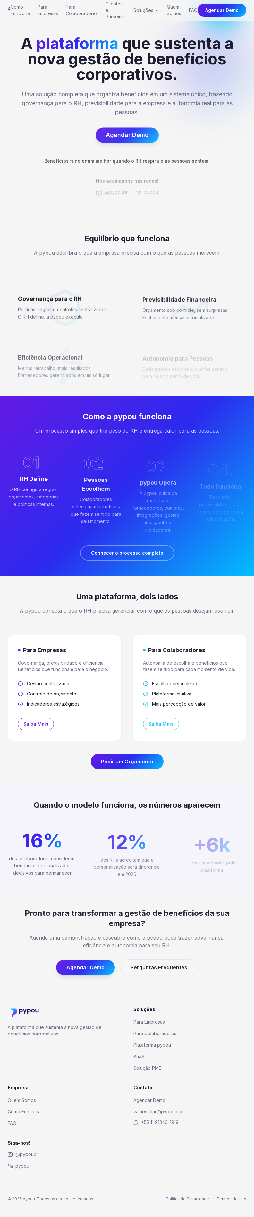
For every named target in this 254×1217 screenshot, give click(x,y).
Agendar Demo (222, 10)
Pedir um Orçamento (127, 761)
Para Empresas (48, 10)
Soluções (146, 10)
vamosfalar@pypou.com (159, 1111)
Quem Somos (174, 10)
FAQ (193, 10)
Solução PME (147, 1068)
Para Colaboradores (82, 10)
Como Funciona (20, 10)
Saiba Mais (33, 724)
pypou (18, 1166)
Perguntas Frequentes (159, 969)
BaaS (138, 1056)
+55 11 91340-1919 (156, 1122)
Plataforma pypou (152, 1045)
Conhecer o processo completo (127, 553)
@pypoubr (23, 1154)
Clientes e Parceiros (116, 10)
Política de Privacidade (187, 1198)
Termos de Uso (231, 1198)
